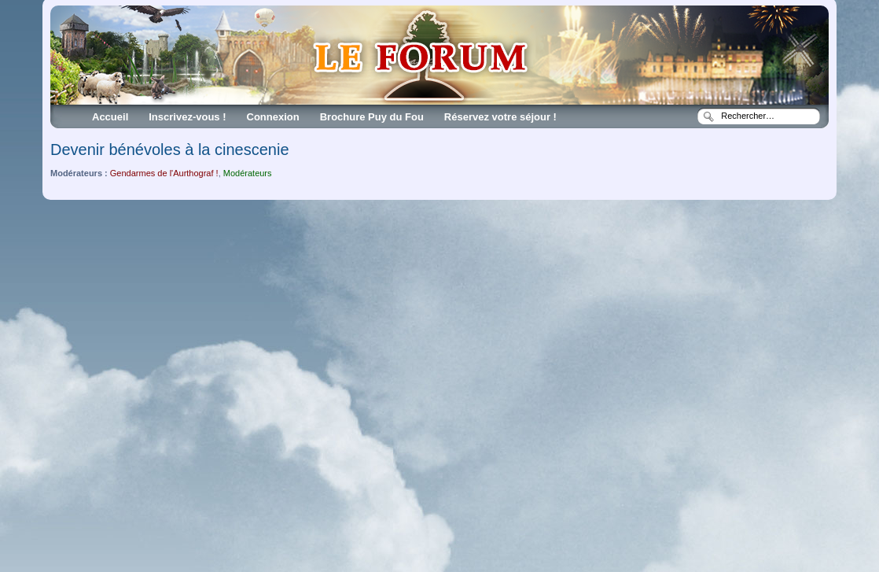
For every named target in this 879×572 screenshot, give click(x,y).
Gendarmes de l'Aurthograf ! (164, 173)
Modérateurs (247, 173)
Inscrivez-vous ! (187, 117)
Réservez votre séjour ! (500, 117)
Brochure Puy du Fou (372, 117)
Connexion (273, 117)
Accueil (110, 117)
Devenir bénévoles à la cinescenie (169, 149)
